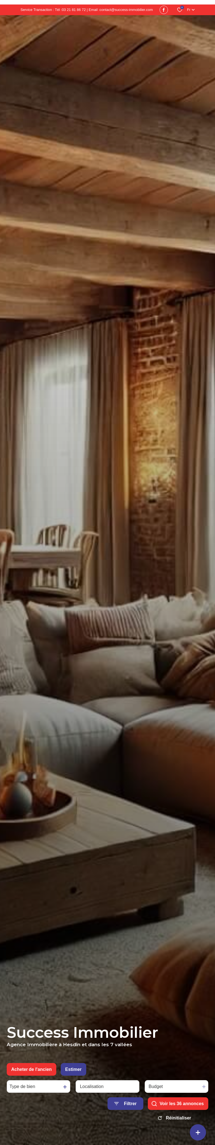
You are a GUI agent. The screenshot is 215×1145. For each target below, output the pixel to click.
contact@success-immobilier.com (126, 10)
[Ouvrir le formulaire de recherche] (125, 1103)
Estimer (73, 1069)
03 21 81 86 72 (74, 10)
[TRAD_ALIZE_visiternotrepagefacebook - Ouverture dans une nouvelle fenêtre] (163, 10)
